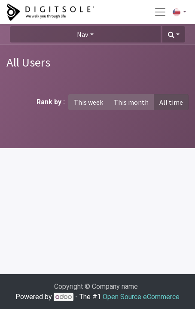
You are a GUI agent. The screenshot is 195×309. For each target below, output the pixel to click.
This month (131, 102)
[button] (173, 34)
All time (171, 102)
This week (88, 102)
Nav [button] (82, 34)
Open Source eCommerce (141, 297)
